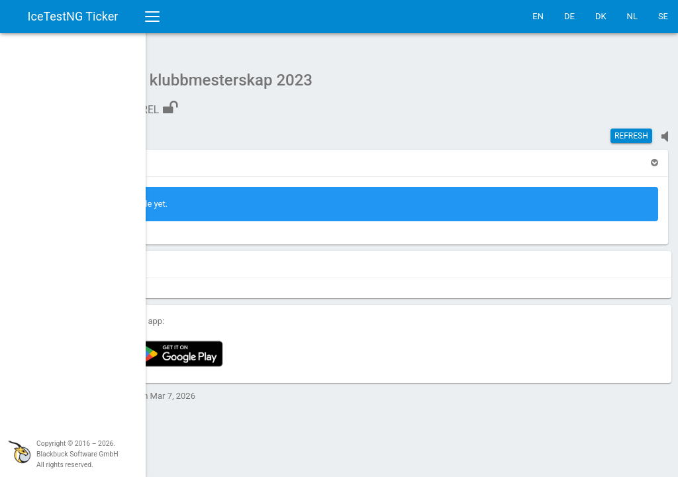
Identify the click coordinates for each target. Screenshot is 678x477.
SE (663, 16)
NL (632, 16)
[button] (180, 156)
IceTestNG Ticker (73, 16)
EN (538, 16)
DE (569, 16)
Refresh (631, 129)
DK (600, 16)
